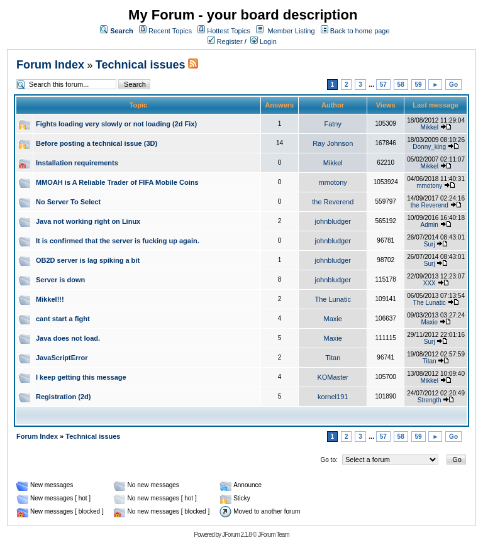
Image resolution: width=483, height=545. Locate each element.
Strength (429, 400)
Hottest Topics (228, 31)
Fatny (332, 124)
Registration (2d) (63, 396)
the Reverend (332, 202)
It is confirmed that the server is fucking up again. (117, 241)
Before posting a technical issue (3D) (96, 143)
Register (225, 41)
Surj (429, 244)
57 (383, 84)
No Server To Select (68, 202)
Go (453, 84)
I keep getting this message (81, 377)
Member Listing (290, 31)
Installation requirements (77, 163)
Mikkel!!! (50, 299)
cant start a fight (63, 318)
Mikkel (429, 127)
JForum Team (273, 534)
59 (418, 84)
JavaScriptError (62, 357)
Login (263, 41)
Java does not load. (68, 338)
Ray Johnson (333, 143)
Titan (332, 357)
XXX (429, 283)
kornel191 (333, 396)
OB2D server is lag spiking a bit (88, 260)
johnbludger (332, 221)
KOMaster (332, 377)
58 (400, 84)
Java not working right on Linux (88, 221)
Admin (429, 224)
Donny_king (429, 146)
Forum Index (50, 64)
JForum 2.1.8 (237, 534)
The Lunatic (332, 299)
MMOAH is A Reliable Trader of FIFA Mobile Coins (117, 182)
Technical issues (141, 64)
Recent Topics (170, 31)
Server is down (60, 280)
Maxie (333, 318)
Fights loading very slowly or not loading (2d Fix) (116, 124)
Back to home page (360, 31)
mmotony (333, 182)
